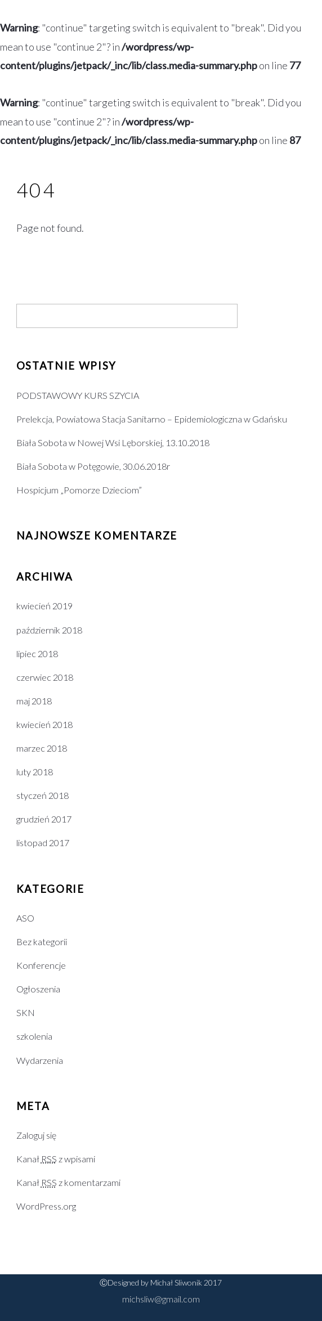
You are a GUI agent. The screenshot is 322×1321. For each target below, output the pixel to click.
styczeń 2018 (42, 795)
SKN (25, 1012)
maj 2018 (34, 700)
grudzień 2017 (43, 819)
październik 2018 (49, 629)
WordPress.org (46, 1206)
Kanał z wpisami (55, 1158)
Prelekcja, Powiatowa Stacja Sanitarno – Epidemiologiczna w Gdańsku (151, 419)
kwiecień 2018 (44, 724)
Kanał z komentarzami (68, 1182)
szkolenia (34, 1036)
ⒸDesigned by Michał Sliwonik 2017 (161, 1282)
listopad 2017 (42, 842)
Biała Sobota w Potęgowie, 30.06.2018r (93, 466)
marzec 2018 (41, 748)
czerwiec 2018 (44, 677)
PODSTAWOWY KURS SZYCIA (77, 395)
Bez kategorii (41, 941)
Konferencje (41, 965)
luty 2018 (34, 771)
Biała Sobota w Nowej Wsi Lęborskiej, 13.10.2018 (112, 442)
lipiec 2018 (37, 653)
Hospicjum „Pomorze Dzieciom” (79, 489)
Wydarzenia (39, 1060)
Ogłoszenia (38, 988)
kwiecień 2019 (44, 605)
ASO (25, 918)
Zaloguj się (36, 1135)
